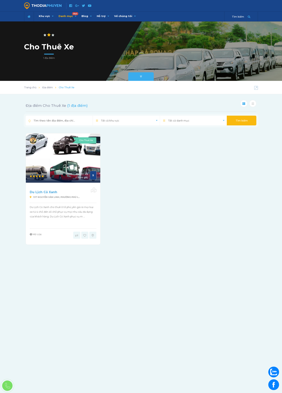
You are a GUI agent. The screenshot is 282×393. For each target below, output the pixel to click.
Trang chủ (30, 87)
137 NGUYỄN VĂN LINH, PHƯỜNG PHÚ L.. (55, 197)
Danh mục (68, 15)
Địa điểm (47, 87)
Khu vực (46, 16)
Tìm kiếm (242, 120)
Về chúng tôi (125, 16)
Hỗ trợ (103, 16)
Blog (86, 16)
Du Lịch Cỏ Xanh (43, 192)
